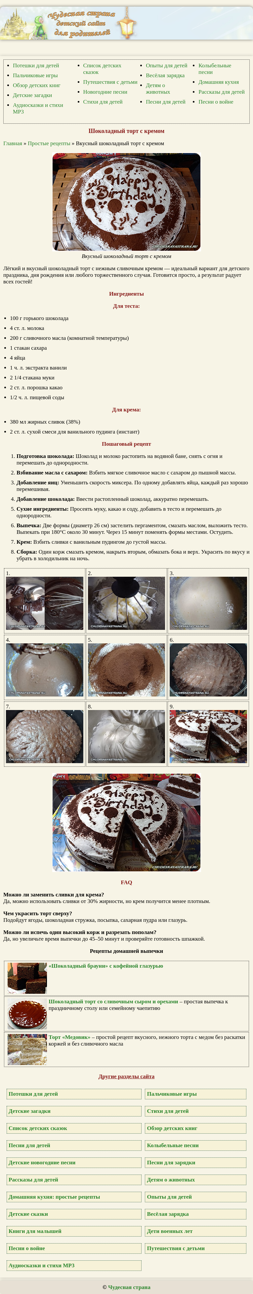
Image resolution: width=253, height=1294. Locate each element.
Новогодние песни (105, 92)
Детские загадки (32, 95)
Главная (12, 143)
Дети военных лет (169, 1231)
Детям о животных (158, 88)
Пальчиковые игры (35, 75)
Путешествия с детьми (110, 82)
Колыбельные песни (172, 1145)
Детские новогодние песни (42, 1162)
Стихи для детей (103, 102)
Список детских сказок (38, 1128)
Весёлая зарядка (165, 75)
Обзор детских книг (37, 85)
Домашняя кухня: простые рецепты (54, 1197)
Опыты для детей (166, 65)
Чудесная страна (129, 1287)
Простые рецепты (49, 143)
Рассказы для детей (221, 92)
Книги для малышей (35, 1231)
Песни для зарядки (171, 1162)
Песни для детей (166, 102)
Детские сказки (28, 1214)
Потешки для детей (36, 65)
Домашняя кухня (218, 82)
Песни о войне (215, 102)
